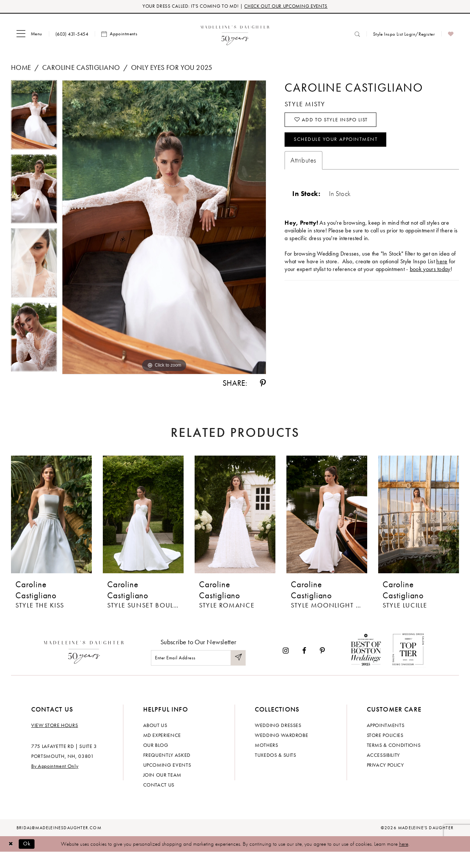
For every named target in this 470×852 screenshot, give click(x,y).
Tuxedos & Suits (275, 755)
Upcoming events (167, 765)
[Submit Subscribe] (238, 658)
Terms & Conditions (394, 745)
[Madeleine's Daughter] (84, 651)
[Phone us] (72, 34)
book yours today (430, 270)
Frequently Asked (167, 755)
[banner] (235, 34)
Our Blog (156, 745)
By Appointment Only (54, 766)
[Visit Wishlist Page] (450, 34)
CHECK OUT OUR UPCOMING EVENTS (286, 6)
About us (155, 725)
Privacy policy (385, 765)
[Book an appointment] (119, 34)
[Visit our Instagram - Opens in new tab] (285, 651)
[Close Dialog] (11, 844)
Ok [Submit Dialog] (27, 844)
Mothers (266, 745)
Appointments (386, 725)
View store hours (54, 725)
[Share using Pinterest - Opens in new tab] (263, 383)
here (403, 844)
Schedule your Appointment (336, 140)
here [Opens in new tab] (441, 262)
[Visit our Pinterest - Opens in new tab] (322, 651)
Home (21, 67)
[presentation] (51, 515)
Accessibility (383, 755)
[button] (29, 34)
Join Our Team (162, 774)
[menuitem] (29, 34)
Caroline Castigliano (81, 67)
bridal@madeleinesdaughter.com (59, 828)
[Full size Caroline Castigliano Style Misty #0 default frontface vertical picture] (164, 227)
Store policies (385, 735)
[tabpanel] (34, 118)
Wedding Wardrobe (281, 735)
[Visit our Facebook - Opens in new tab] (304, 651)
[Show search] (357, 34)
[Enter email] (198, 658)
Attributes (303, 161)
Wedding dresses (278, 725)
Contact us (159, 784)
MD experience (162, 735)
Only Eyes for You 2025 (172, 67)
